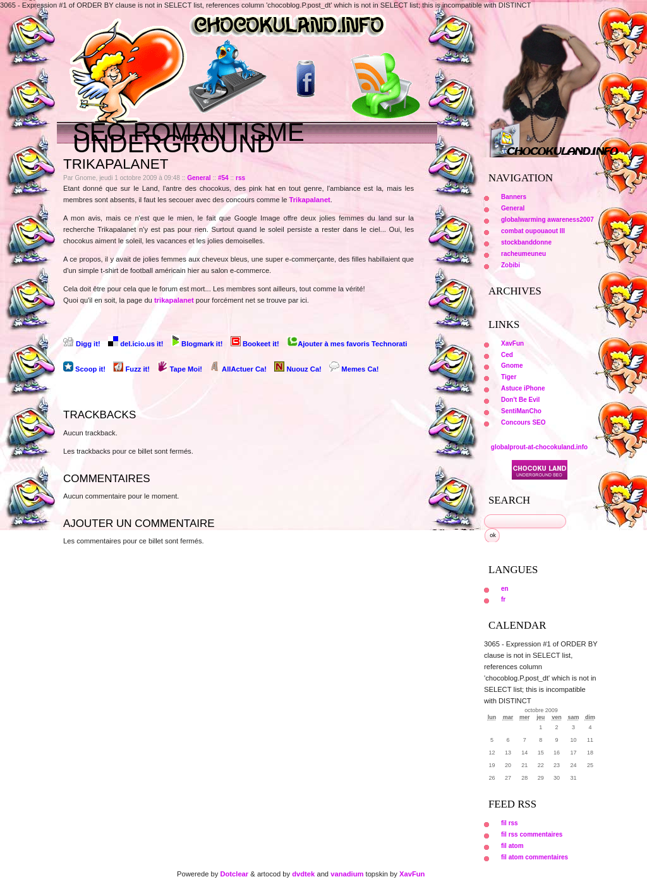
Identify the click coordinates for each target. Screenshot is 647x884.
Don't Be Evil (520, 399)
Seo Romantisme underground (189, 137)
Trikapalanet (309, 199)
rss (240, 177)
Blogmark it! (197, 344)
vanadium (346, 874)
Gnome (512, 365)
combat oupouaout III (533, 230)
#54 (223, 177)
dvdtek (303, 874)
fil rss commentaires (531, 834)
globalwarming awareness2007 (547, 219)
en (505, 588)
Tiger (508, 376)
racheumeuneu (523, 253)
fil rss (509, 823)
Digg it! (82, 344)
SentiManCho (521, 411)
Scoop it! (85, 369)
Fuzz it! (132, 369)
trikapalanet (174, 300)
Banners (513, 196)
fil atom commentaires (534, 857)
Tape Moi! (180, 369)
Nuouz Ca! (299, 369)
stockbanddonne (526, 242)
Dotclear (234, 874)
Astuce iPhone (523, 388)
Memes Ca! (353, 369)
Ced (507, 354)
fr (503, 599)
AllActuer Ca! (239, 369)
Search (509, 500)
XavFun (512, 343)
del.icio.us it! (137, 344)
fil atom (512, 845)
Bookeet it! (256, 344)
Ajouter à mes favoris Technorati (347, 344)
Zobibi (510, 265)
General (199, 177)
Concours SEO (523, 422)
